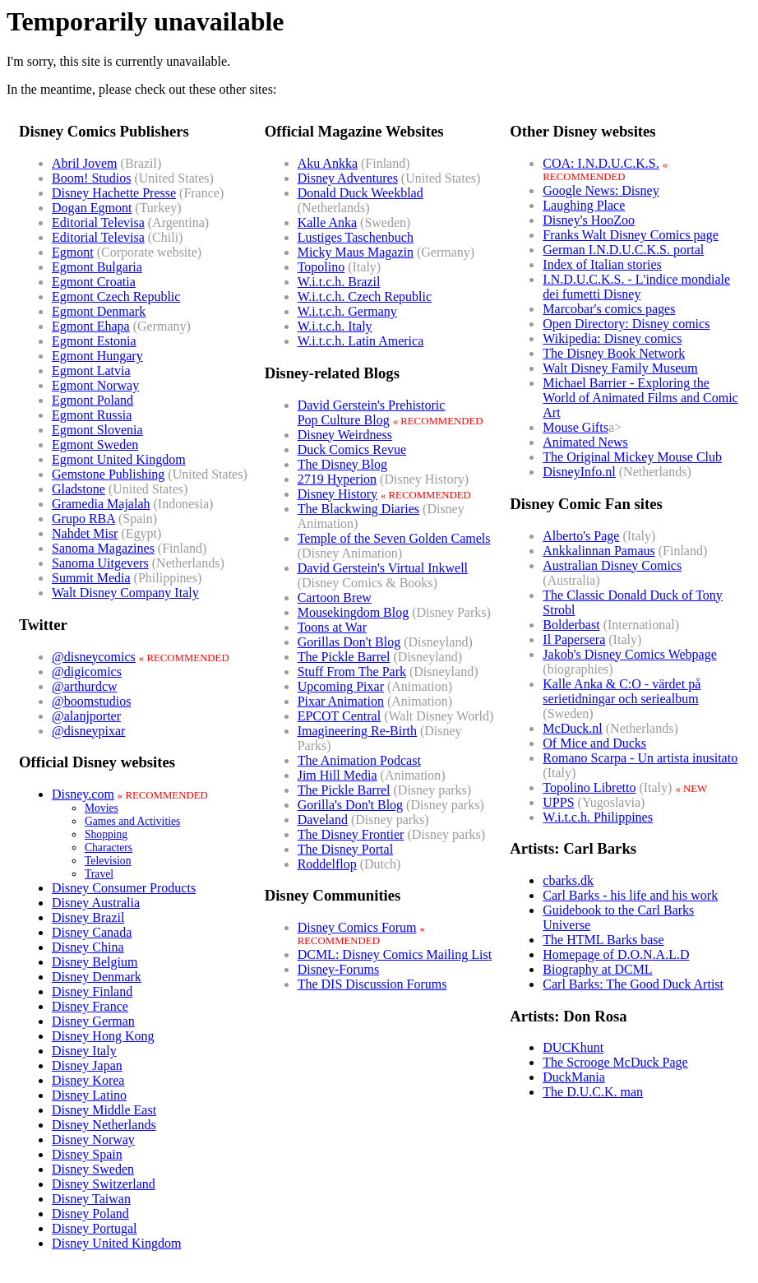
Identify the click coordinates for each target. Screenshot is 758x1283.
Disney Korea (88, 1080)
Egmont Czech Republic (116, 296)
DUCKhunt (573, 1047)
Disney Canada (92, 932)
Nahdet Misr (85, 533)
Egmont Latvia (91, 370)
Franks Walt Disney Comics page (631, 235)
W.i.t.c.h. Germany (347, 311)
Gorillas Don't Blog (349, 642)
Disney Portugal (94, 1228)
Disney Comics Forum (357, 927)
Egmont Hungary (97, 356)
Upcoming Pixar (341, 686)
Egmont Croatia (94, 282)
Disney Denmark (96, 977)
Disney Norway (93, 1139)
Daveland (323, 820)
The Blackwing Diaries (358, 509)
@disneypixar (88, 731)
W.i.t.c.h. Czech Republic (365, 296)
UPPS (558, 802)
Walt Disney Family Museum (620, 368)
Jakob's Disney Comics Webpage (630, 654)
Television (108, 861)
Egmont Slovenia (97, 430)
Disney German (93, 1021)
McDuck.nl (572, 728)
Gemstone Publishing (108, 474)
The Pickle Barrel (344, 657)
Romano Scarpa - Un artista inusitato (640, 758)
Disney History (337, 494)
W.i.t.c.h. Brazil (339, 282)
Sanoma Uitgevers (100, 563)
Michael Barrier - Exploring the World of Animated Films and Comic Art (640, 397)
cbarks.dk (568, 880)
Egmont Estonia (94, 341)
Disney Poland (90, 1213)
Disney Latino (89, 1095)
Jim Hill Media (337, 775)
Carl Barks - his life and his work (630, 895)
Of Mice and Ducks (594, 743)
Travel (99, 874)
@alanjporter (86, 716)
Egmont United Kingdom (119, 459)
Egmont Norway (95, 385)
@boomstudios (92, 701)
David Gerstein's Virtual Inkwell (383, 568)
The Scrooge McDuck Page (615, 1062)
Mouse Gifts (575, 427)
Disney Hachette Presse (114, 193)
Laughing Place (584, 205)
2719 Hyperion (337, 479)
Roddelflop (327, 864)
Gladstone (78, 489)
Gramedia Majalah (101, 504)
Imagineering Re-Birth (357, 731)
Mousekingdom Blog (353, 612)
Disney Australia (96, 903)
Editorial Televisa (98, 222)
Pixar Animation (341, 701)
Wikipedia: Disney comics (612, 338)
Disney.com (83, 794)
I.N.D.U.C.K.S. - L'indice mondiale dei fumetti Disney (636, 286)
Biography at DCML (597, 969)
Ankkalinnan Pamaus (598, 551)
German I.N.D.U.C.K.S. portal (623, 250)
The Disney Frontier (351, 834)
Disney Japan (87, 1065)
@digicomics (87, 672)
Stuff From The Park (352, 672)
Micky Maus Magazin (356, 252)
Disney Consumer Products (124, 888)
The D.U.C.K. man (593, 1092)
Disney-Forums (339, 969)
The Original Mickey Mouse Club (632, 457)
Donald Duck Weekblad (360, 193)
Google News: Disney (601, 190)
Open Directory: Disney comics (626, 324)
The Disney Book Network (614, 353)
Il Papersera (574, 639)
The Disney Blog (342, 464)
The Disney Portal (345, 849)
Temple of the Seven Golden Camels (394, 538)
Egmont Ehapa (91, 326)
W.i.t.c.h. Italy (335, 326)
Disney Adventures (348, 178)
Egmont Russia (92, 415)
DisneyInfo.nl (579, 472)
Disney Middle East (104, 1110)
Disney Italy (84, 1051)
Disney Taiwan (91, 1199)
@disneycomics (94, 657)
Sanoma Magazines (103, 548)
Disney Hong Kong (103, 1036)
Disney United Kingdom (116, 1243)
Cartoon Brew (335, 597)
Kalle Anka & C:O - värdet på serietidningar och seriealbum (621, 691)
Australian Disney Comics (612, 565)
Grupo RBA (83, 519)
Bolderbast (571, 625)
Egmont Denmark (99, 311)
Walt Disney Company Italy (125, 593)
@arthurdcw (85, 686)
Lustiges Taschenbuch (356, 237)
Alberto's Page (581, 536)
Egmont (73, 252)
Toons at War (332, 627)
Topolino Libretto (589, 787)
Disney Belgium (94, 962)
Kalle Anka (327, 222)
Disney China (88, 947)
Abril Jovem (85, 163)
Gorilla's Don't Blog (350, 805)
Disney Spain (87, 1154)
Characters (108, 847)
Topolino (321, 267)
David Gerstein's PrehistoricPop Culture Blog (372, 412)
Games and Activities (132, 821)
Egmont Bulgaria (97, 267)
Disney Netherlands (104, 1125)
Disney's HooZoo (589, 220)
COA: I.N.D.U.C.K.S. (601, 163)
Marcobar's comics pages (609, 309)
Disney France (90, 1006)
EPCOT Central (339, 716)
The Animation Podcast (359, 760)
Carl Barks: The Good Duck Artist (633, 984)
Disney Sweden (93, 1169)
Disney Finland (92, 991)
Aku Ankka (328, 163)
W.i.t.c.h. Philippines (598, 817)
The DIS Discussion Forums (372, 984)
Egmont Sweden (95, 445)
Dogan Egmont (92, 208)
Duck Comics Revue (352, 449)
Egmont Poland (92, 400)
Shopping (106, 834)
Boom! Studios (91, 178)
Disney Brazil (88, 917)
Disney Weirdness (345, 435)
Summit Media (91, 578)
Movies (101, 808)
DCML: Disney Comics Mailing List (395, 954)
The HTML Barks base (603, 940)
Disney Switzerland (103, 1184)
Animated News (585, 442)
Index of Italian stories (602, 264)
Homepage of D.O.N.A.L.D (616, 954)
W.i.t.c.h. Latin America (361, 341)
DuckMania (574, 1077)
